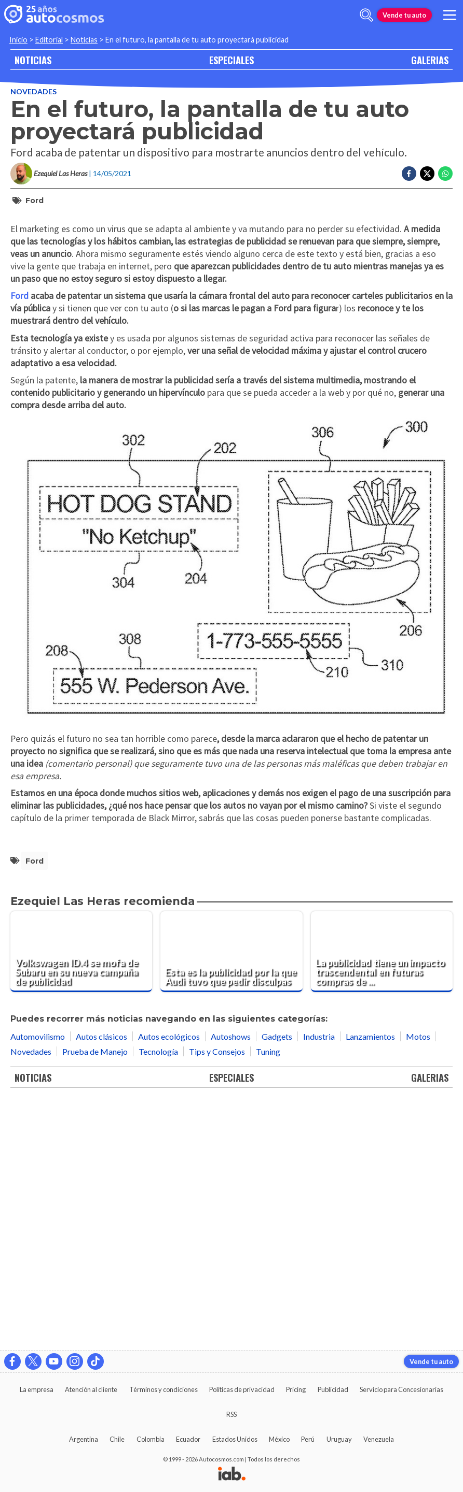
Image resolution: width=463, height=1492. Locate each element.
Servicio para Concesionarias (401, 1389)
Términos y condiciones (163, 1389)
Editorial (49, 39)
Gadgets (277, 1284)
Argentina (83, 1439)
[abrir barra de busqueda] (366, 15)
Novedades (33, 91)
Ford (34, 200)
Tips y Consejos (217, 1299)
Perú (308, 1439)
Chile (117, 1439)
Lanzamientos (370, 1284)
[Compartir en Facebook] (409, 173)
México (279, 1439)
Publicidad (333, 1389)
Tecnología (158, 1299)
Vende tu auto (404, 15)
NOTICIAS (33, 60)
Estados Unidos (234, 1439)
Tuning (268, 1299)
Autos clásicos (101, 1284)
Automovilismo (37, 1284)
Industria (319, 1284)
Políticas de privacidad (242, 1389)
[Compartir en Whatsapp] (445, 173)
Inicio (18, 39)
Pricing (296, 1389)
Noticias (84, 39)
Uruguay (339, 1439)
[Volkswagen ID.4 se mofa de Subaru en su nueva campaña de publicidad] (81, 1200)
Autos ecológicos (169, 1284)
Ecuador (188, 1439)
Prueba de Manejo (95, 1299)
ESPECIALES (231, 60)
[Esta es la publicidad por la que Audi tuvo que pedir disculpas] (231, 1200)
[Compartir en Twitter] (427, 173)
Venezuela (378, 1439)
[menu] (449, 15)
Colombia (151, 1439)
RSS (231, 1414)
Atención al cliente (91, 1389)
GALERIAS (429, 60)
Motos (418, 1284)
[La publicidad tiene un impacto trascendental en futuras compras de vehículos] (382, 1200)
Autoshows (231, 1284)
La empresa (36, 1389)
